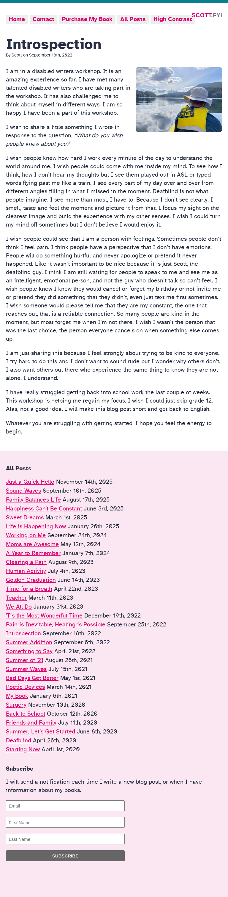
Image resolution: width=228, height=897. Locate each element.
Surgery (16, 705)
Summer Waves (26, 669)
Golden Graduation (31, 580)
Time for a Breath (29, 589)
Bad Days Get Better (32, 678)
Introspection (23, 634)
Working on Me (26, 535)
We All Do (19, 607)
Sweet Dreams (25, 518)
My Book (17, 696)
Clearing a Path (26, 562)
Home (17, 19)
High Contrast (172, 19)
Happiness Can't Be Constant (44, 509)
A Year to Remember (33, 553)
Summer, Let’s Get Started (40, 732)
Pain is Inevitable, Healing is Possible (55, 625)
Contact (43, 19)
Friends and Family (31, 723)
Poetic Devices (25, 687)
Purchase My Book (87, 19)
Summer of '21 (24, 660)
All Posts (133, 19)
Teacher (16, 598)
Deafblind (18, 741)
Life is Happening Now (36, 527)
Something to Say (29, 651)
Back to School (25, 714)
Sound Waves (23, 491)
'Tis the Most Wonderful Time (44, 616)
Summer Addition (29, 642)
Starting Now (23, 750)
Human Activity (26, 571)
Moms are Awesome (32, 544)
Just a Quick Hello (30, 482)
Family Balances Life (33, 500)
